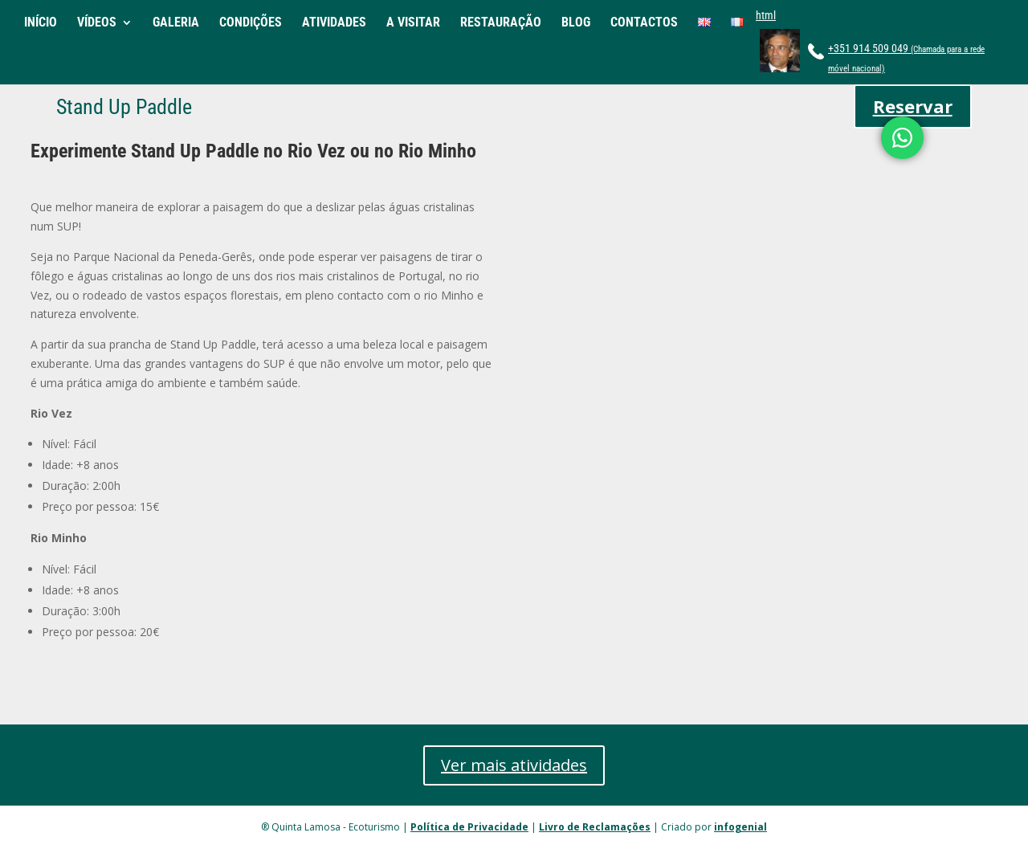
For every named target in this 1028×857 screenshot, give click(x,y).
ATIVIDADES (334, 23)
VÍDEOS (96, 23)
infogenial (740, 827)
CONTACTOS (644, 23)
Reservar (913, 106)
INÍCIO (40, 23)
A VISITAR (413, 23)
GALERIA (176, 23)
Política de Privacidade (469, 827)
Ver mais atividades (514, 765)
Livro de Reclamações (595, 827)
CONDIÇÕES (250, 23)
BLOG (575, 23)
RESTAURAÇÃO (500, 23)
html (766, 15)
